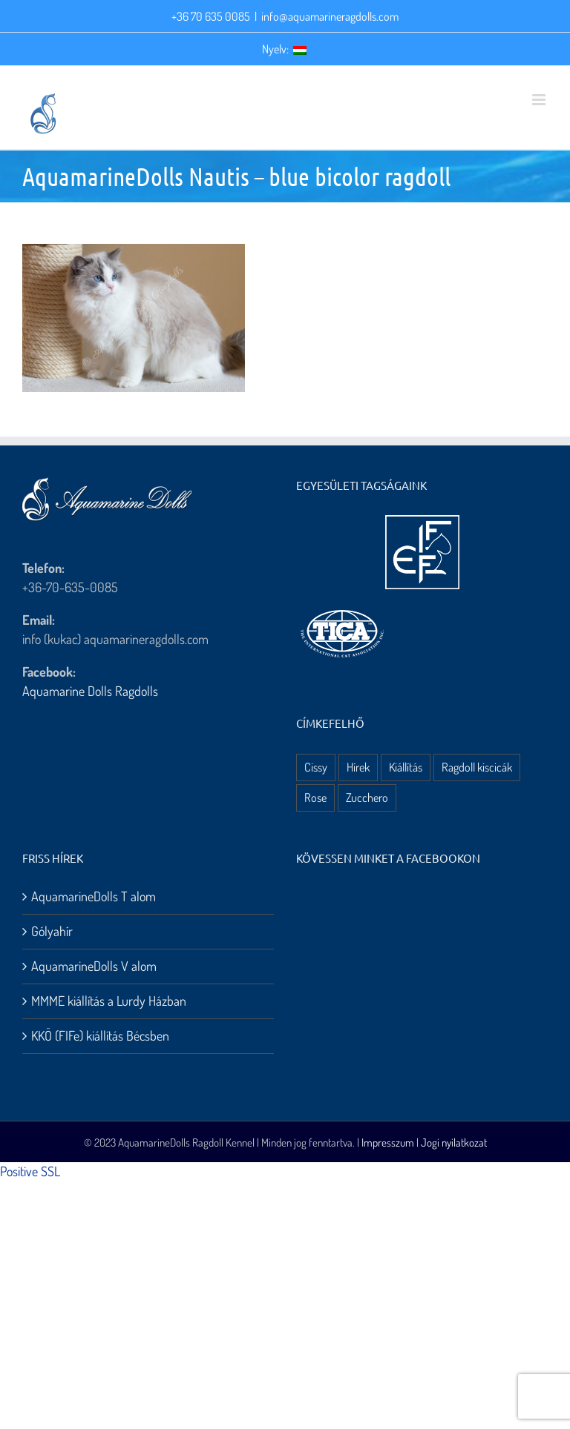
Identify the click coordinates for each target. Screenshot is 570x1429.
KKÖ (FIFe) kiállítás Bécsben (100, 1035)
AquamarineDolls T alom (93, 896)
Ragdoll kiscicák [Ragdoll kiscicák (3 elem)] (477, 767)
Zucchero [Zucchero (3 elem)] (367, 797)
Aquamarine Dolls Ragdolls (90, 691)
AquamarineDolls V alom (94, 966)
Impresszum (387, 1142)
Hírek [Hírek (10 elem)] (358, 767)
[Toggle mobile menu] (540, 99)
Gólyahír (52, 931)
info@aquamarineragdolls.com (330, 16)
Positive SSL (30, 1171)
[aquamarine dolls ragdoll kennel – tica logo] (342, 611)
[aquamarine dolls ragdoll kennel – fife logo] (422, 522)
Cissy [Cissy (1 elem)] (315, 767)
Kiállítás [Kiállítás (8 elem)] (405, 767)
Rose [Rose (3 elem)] (315, 797)
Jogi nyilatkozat (454, 1142)
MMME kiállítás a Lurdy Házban (108, 1000)
